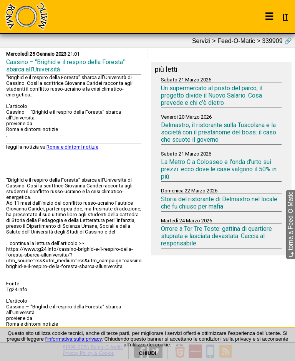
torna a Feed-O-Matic (290, 225)
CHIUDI (147, 353)
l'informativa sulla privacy (73, 339)
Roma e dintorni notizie (72, 147)
